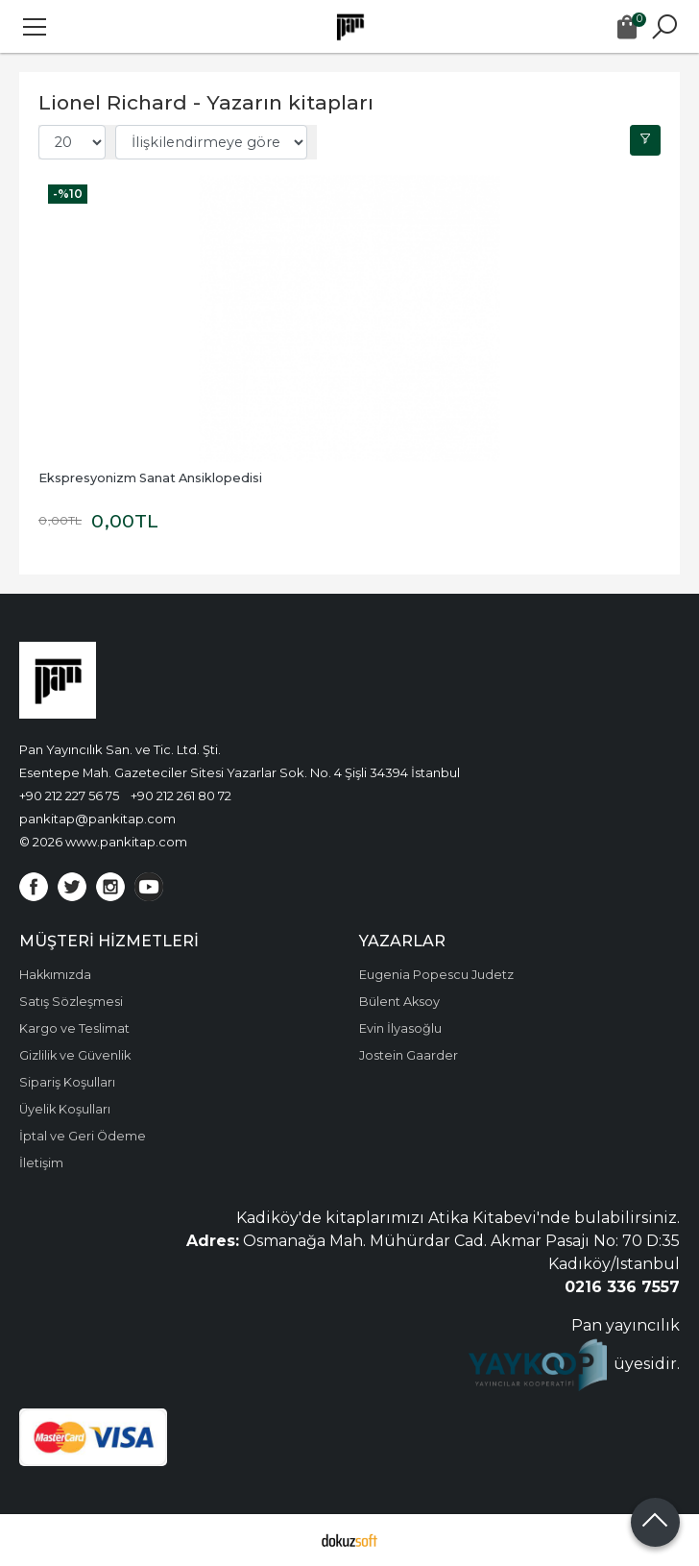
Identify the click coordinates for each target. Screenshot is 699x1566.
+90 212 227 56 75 (69, 795)
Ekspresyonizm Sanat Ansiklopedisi (150, 478)
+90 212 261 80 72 (181, 795)
